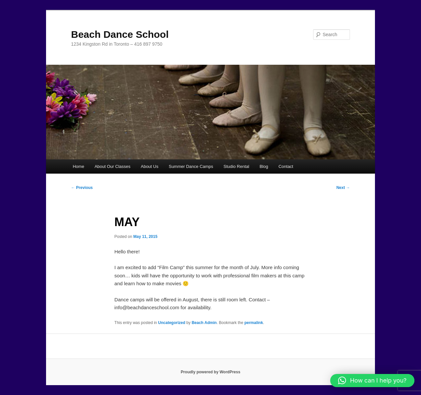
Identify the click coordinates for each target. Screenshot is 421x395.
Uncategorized (172, 322)
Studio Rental (236, 166)
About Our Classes (112, 166)
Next (343, 187)
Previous (82, 187)
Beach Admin (204, 322)
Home (78, 166)
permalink (253, 322)
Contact (286, 166)
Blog (264, 166)
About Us (149, 166)
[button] (372, 380)
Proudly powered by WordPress (210, 372)
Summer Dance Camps (191, 166)
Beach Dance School (120, 34)
